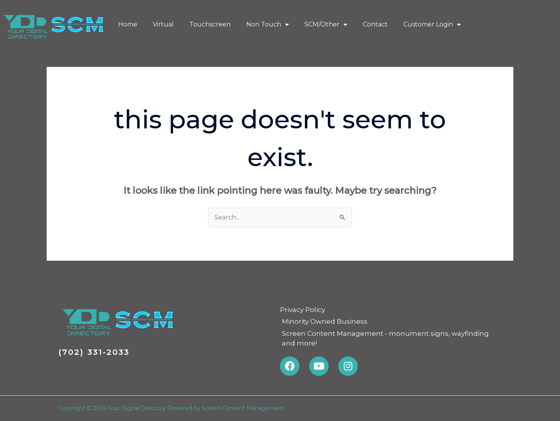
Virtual (163, 24)
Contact (375, 24)
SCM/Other (325, 25)
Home (127, 24)
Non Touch (267, 25)
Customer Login (432, 25)
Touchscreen (210, 24)
